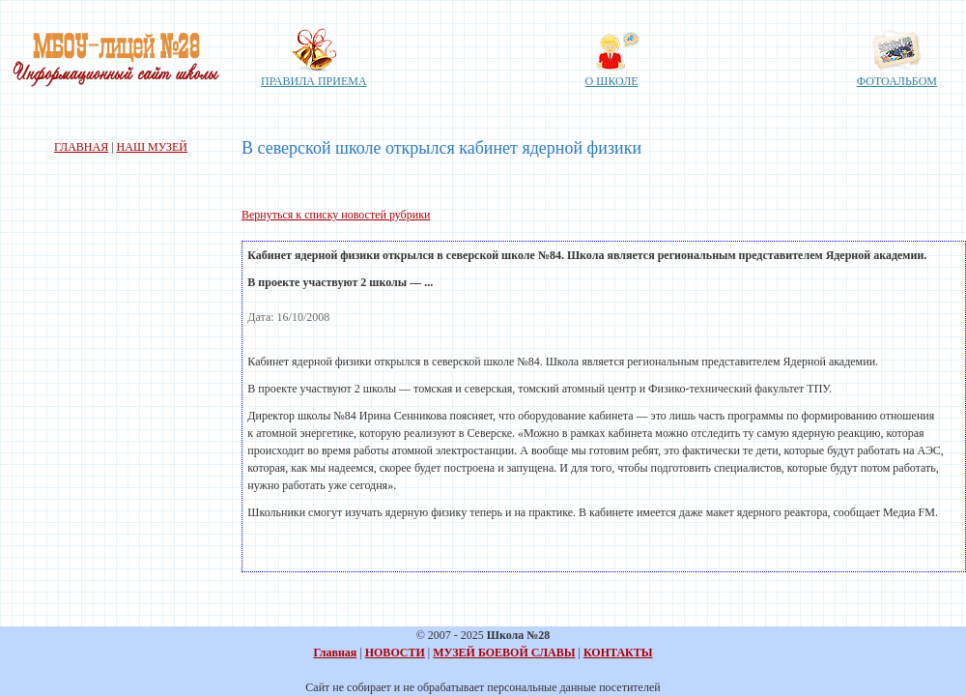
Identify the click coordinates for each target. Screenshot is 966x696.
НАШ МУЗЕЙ (152, 147)
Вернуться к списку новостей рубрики (336, 214)
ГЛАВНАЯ (81, 147)
